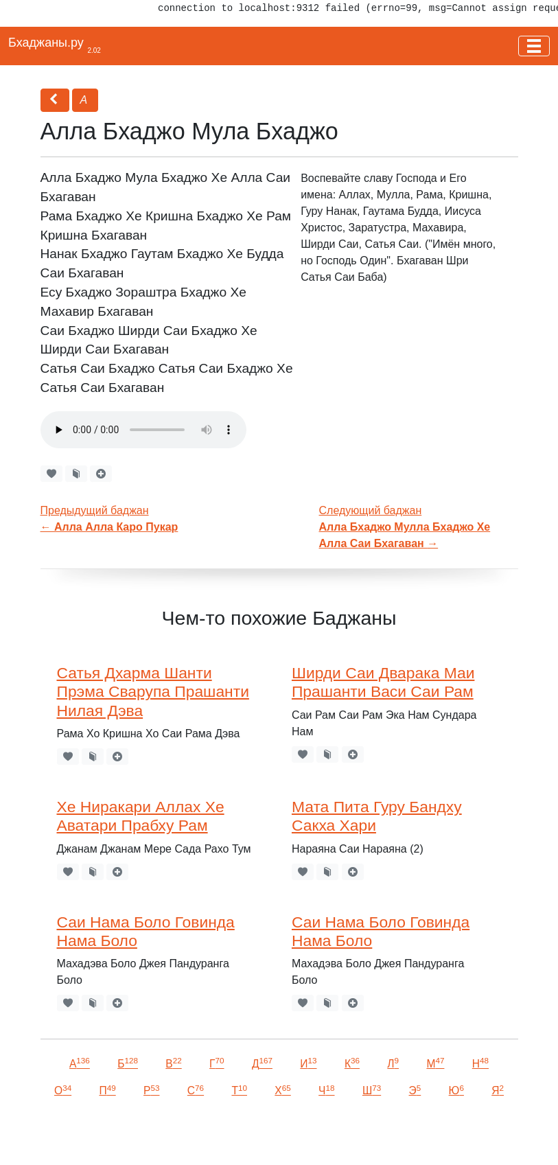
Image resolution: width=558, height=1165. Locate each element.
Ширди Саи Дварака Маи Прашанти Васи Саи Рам (383, 682)
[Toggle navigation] (534, 46)
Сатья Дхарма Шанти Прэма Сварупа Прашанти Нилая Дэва (153, 691)
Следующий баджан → (405, 527)
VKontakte (168, 1135)
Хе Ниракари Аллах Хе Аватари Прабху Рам (140, 816)
